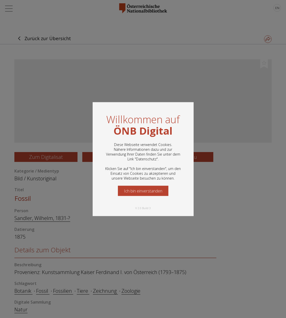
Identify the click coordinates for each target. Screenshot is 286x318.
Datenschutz (146, 158)
